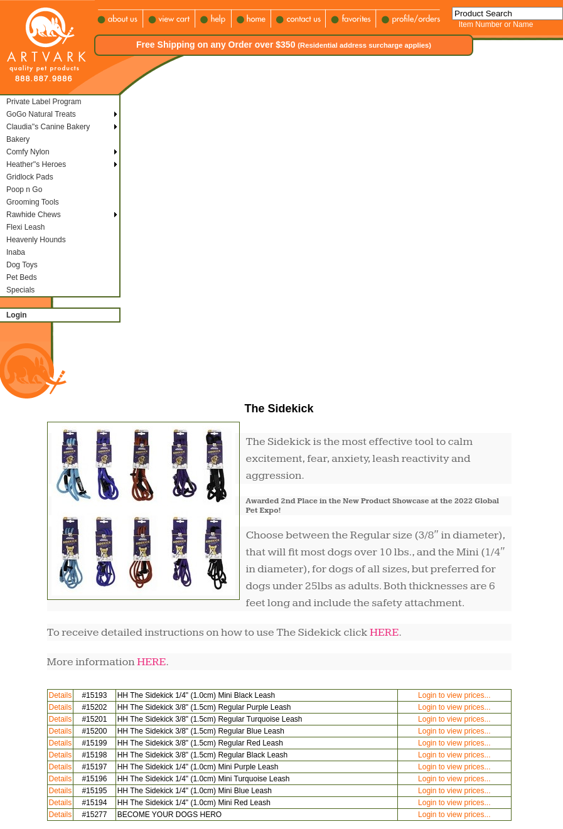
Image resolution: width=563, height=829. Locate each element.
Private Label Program (43, 101)
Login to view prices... (454, 695)
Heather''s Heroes (36, 164)
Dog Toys (22, 264)
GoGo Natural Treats (41, 114)
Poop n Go (24, 189)
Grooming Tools (32, 202)
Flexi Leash (25, 227)
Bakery (17, 139)
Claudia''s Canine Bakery (48, 126)
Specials (20, 290)
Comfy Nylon (28, 151)
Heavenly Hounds (36, 239)
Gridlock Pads (29, 177)
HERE (384, 632)
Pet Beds (21, 277)
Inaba (15, 252)
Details (60, 695)
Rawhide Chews (33, 214)
